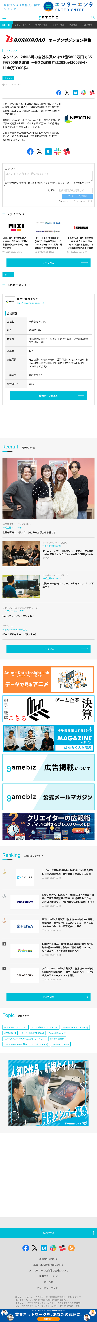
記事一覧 (6, 24)
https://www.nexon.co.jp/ (30, 302)
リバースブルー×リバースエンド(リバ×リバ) (24, 1038)
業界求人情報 (41, 24)
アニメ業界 (87, 24)
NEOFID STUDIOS (61, 1044)
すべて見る (48, 262)
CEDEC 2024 (10, 1033)
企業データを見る (48, 395)
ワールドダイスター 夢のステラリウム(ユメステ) (26, 1044)
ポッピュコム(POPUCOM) (32, 1033)
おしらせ (48, 1282)
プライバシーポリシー (48, 1288)
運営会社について (48, 1258)
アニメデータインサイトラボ (45, 1027)
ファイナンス (10, 50)
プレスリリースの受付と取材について (48, 1270)
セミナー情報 (58, 24)
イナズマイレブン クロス (15, 1027)
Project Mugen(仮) (57, 1033)
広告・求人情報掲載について (48, 1264)
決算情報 (73, 24)
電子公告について (48, 1276)
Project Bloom (57, 1038)
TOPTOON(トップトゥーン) (75, 1027)
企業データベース (22, 24)
